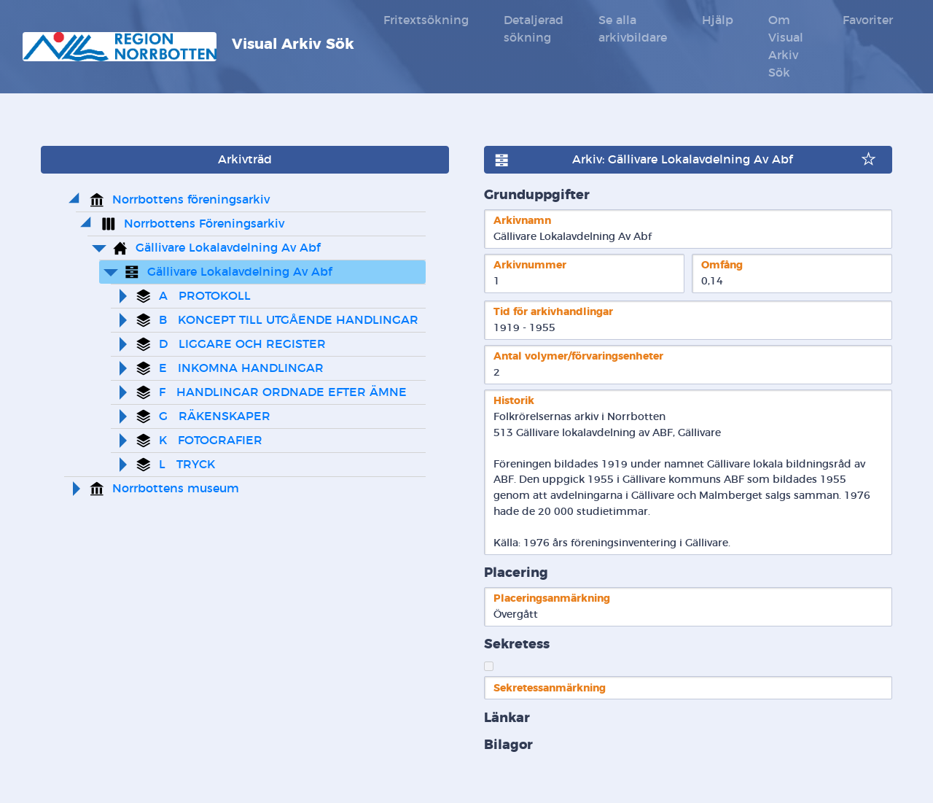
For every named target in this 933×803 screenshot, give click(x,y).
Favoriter (868, 20)
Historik (513, 400)
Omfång (722, 265)
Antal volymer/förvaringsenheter (578, 356)
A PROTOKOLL (205, 296)
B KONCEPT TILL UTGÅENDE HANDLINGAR (288, 320)
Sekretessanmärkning (549, 688)
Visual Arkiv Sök (188, 46)
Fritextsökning (426, 20)
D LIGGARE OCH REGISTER (242, 344)
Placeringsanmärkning (551, 598)
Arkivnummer (529, 265)
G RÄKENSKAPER (214, 416)
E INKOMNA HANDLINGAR (241, 368)
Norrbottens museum (175, 488)
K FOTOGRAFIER (210, 440)
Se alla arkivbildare (632, 29)
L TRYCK (187, 464)
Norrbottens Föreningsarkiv (204, 224)
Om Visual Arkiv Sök (785, 47)
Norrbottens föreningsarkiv (191, 200)
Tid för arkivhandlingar (553, 311)
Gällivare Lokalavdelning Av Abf (228, 248)
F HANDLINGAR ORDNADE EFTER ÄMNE (283, 392)
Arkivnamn (522, 220)
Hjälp (717, 20)
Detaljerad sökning (533, 29)
